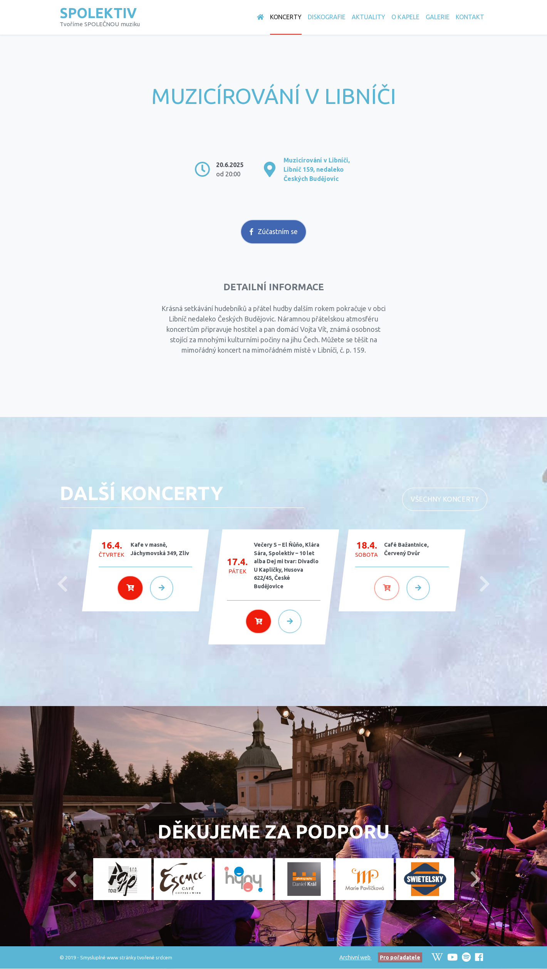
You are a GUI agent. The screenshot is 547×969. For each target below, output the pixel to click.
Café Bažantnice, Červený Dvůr (406, 549)
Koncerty (286, 16)
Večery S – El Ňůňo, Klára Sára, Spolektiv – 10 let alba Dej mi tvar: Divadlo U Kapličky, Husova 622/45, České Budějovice (286, 565)
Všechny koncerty (445, 499)
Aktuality (368, 16)
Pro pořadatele (400, 957)
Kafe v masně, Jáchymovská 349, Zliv (160, 549)
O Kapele (405, 16)
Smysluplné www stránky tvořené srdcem (126, 957)
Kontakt (470, 16)
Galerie (438, 16)
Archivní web (355, 957)
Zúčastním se (274, 231)
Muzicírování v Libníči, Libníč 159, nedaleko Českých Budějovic (317, 169)
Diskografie (327, 16)
